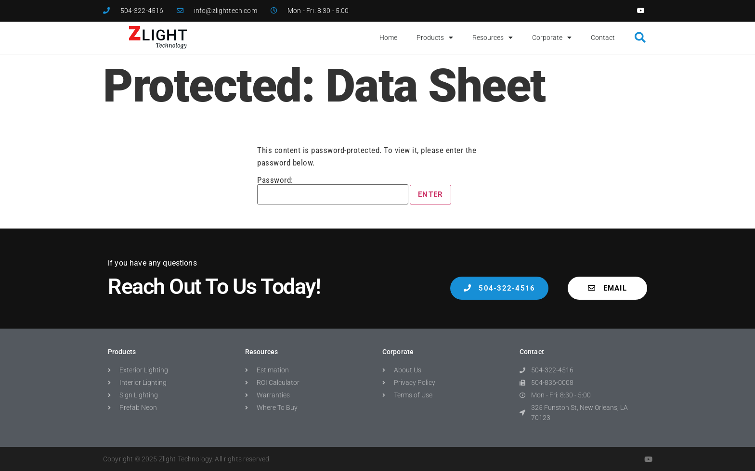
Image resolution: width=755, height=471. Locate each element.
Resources (492, 37)
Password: (332, 190)
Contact (603, 37)
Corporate (552, 37)
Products (435, 37)
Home (388, 37)
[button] (640, 38)
